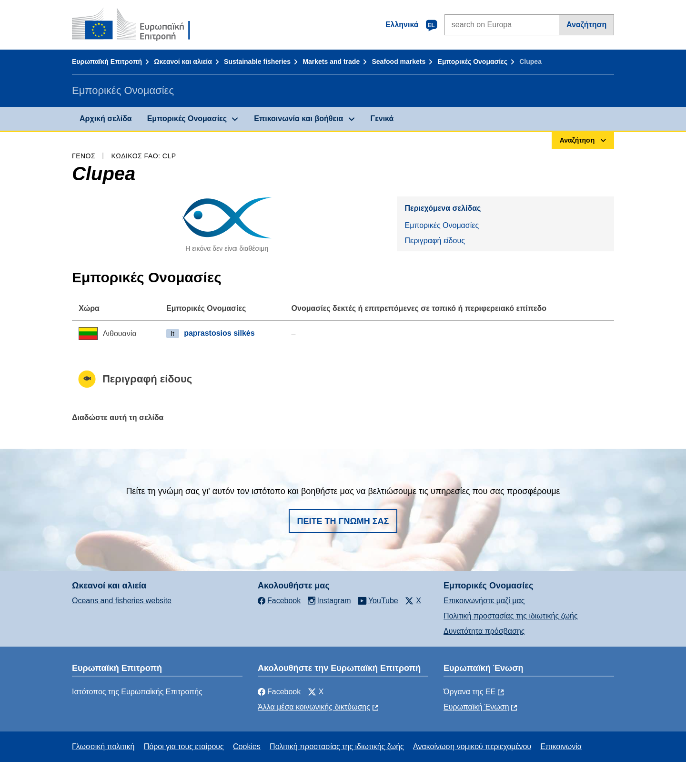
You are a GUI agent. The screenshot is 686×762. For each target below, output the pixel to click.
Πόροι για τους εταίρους (184, 746)
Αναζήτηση (586, 25)
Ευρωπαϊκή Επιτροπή (107, 61)
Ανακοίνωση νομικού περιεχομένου (472, 746)
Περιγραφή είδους (434, 241)
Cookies (247, 746)
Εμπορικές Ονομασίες (472, 61)
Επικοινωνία (561, 746)
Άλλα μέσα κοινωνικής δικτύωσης (314, 707)
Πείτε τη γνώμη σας (343, 521)
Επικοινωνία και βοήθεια (298, 118)
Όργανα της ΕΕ (469, 692)
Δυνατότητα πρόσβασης (484, 631)
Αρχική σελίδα (106, 118)
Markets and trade (331, 61)
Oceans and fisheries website (122, 601)
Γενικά (382, 118)
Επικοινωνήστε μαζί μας (484, 601)
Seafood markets (398, 61)
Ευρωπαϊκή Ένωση (476, 707)
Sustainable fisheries (257, 61)
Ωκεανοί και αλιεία (183, 61)
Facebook (279, 692)
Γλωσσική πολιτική (103, 746)
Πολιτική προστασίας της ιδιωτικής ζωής (511, 616)
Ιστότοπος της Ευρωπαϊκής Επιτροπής (137, 692)
